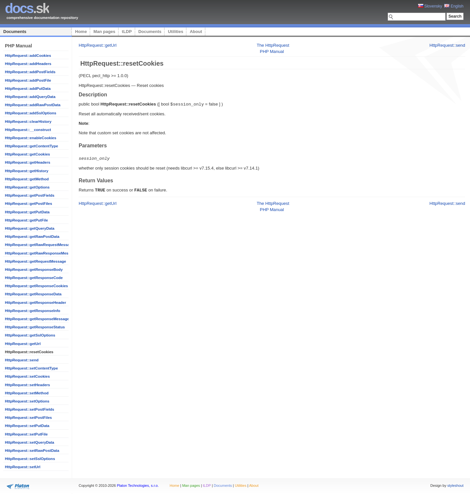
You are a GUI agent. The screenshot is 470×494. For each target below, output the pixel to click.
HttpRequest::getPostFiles (28, 204)
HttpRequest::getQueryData (30, 228)
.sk (27, 8)
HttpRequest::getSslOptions (30, 335)
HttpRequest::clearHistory (28, 122)
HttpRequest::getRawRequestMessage (39, 245)
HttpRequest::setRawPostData (32, 451)
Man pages (104, 31)
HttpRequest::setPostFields (29, 409)
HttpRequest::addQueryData (30, 97)
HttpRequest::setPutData (27, 426)
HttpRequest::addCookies (28, 56)
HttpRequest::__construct (28, 130)
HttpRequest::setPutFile (26, 434)
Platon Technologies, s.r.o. (138, 485)
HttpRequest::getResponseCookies (36, 286)
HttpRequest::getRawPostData (32, 237)
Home (81, 31)
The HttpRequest (273, 45)
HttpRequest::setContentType (31, 368)
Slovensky (430, 6)
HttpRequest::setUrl (22, 467)
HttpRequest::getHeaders (27, 162)
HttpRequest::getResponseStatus (35, 327)
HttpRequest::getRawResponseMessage (41, 253)
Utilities (175, 31)
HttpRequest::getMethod (27, 179)
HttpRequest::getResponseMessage (37, 319)
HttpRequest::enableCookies (30, 138)
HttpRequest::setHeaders (27, 385)
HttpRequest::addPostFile (28, 80)
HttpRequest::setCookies (27, 376)
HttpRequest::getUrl (22, 344)
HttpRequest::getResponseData (33, 294)
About (196, 31)
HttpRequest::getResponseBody (34, 270)
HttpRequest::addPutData (28, 89)
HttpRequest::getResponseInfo (32, 311)
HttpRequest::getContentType (31, 146)
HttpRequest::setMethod (27, 393)
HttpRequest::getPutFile (26, 220)
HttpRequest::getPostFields (30, 195)
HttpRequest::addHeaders (28, 64)
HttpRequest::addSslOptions (30, 113)
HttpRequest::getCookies (27, 154)
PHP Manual (272, 51)
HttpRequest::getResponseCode (34, 278)
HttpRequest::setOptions (27, 401)
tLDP (127, 31)
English (453, 6)
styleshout (455, 485)
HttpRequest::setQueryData (29, 442)
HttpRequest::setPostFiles (28, 418)
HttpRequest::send (22, 360)
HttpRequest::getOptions (27, 187)
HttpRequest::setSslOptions (30, 459)
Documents (14, 31)
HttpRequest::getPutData (27, 212)
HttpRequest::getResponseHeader (35, 303)
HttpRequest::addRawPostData (32, 105)
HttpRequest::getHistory (26, 171)
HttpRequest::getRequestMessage (35, 261)
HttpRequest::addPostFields (30, 72)
